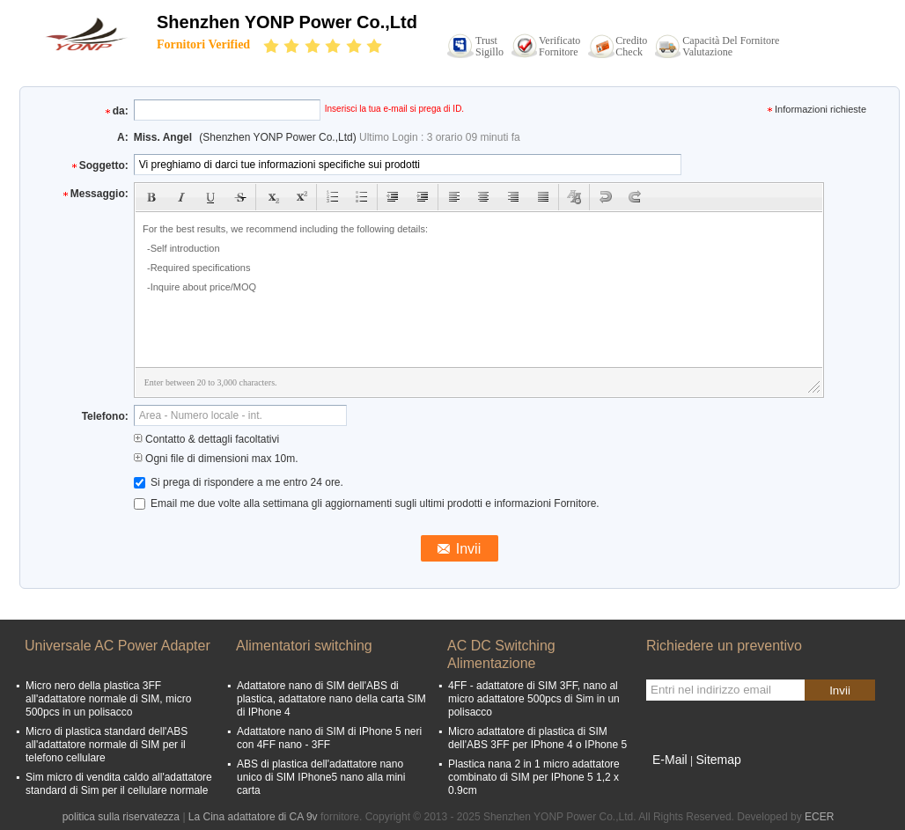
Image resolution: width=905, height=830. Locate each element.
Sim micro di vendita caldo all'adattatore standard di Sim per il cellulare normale (119, 784)
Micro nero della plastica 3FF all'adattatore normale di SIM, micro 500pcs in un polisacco (108, 698)
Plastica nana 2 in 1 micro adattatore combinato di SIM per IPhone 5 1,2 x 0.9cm (534, 777)
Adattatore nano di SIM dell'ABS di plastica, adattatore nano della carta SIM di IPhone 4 (331, 698)
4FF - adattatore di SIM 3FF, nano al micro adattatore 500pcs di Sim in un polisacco (534, 698)
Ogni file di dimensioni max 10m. (216, 458)
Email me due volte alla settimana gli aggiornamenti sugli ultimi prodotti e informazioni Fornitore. (367, 503)
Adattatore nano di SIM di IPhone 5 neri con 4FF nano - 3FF (329, 738)
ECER (819, 817)
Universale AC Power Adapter (117, 645)
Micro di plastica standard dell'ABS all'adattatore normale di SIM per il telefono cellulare (107, 744)
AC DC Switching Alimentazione (501, 654)
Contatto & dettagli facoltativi (206, 439)
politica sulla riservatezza (121, 817)
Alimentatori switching (304, 645)
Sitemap (717, 760)
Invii (839, 690)
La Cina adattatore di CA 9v (253, 817)
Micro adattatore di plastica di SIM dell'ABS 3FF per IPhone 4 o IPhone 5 (537, 738)
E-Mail (670, 760)
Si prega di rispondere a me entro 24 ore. (238, 482)
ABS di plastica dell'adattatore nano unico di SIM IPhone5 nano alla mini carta (321, 777)
